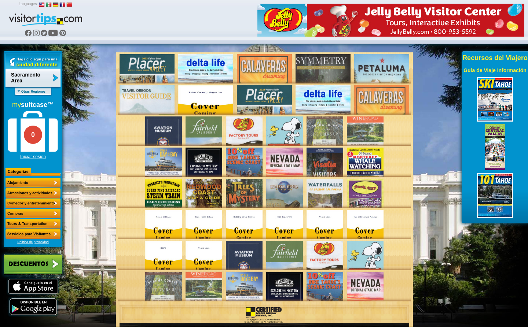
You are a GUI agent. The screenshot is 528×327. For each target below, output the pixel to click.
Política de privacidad (33, 242)
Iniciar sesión (33, 156)
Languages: (28, 4)
